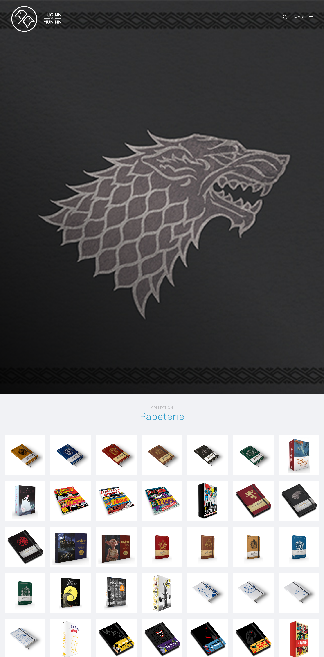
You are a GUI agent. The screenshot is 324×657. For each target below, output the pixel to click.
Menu (304, 17)
